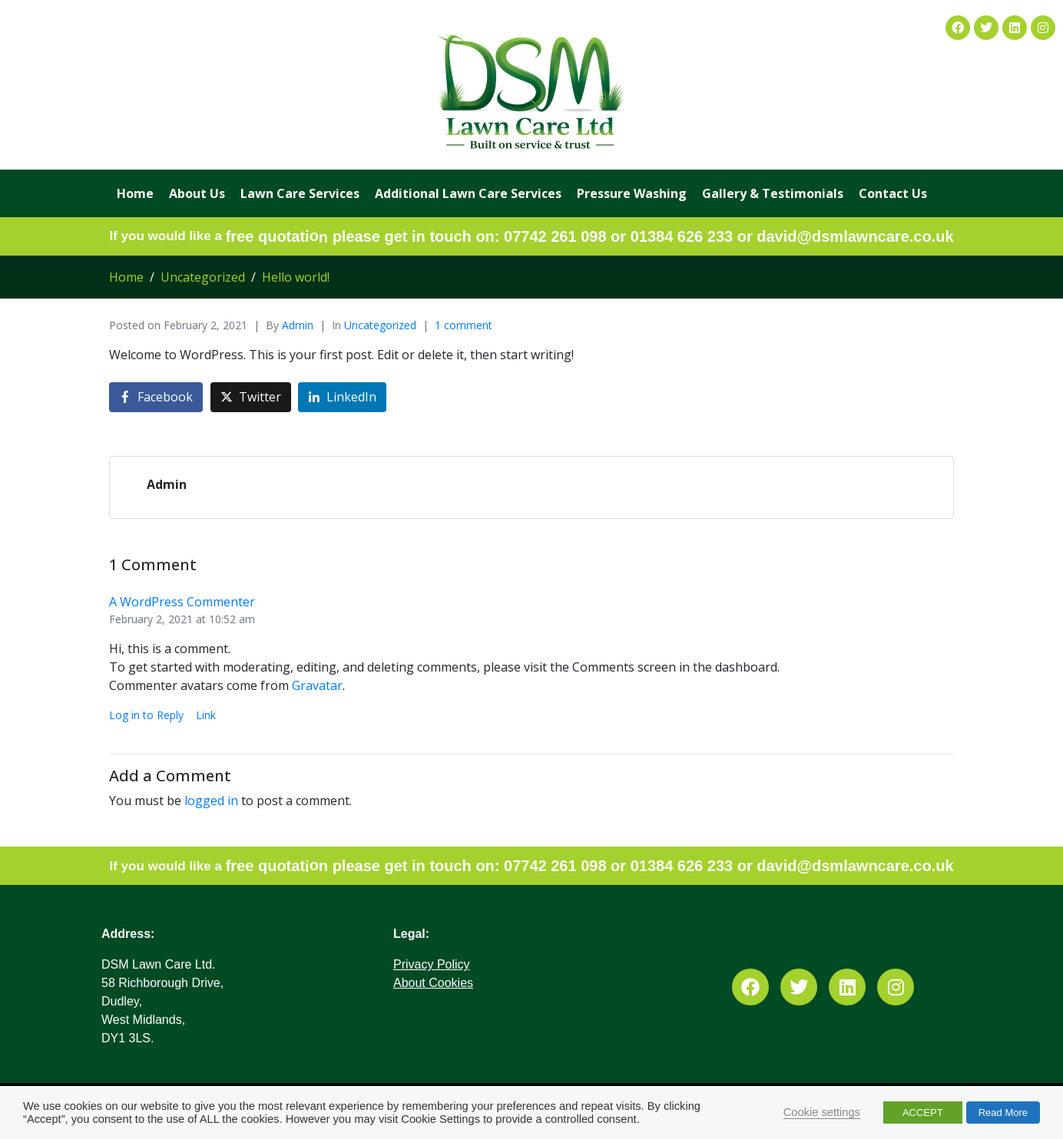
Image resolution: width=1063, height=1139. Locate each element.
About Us (197, 193)
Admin (297, 325)
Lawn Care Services (299, 193)
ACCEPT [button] (922, 1112)
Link (206, 715)
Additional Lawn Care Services (468, 193)
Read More (1003, 1112)
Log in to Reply (146, 715)
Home (135, 193)
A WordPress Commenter (182, 601)
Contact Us (893, 193)
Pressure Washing (632, 193)
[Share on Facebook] (156, 397)
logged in (211, 800)
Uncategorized (380, 325)
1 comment (463, 325)
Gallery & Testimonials (772, 193)
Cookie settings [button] (821, 1112)
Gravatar (317, 685)
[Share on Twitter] (250, 397)
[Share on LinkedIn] (342, 397)
